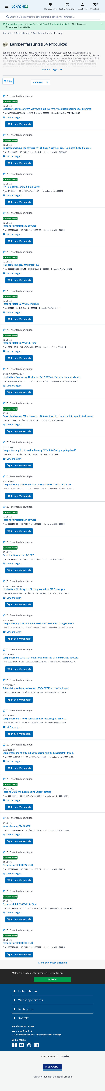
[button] (8, 81)
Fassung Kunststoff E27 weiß (18, 864)
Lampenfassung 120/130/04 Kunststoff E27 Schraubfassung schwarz (38, 623)
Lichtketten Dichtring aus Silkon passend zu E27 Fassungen (34, 589)
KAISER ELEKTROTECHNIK (13, 374)
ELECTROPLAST (9, 447)
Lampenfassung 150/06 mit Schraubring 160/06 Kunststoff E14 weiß (38, 752)
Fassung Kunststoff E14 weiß (18, 942)
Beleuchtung (23, 33)
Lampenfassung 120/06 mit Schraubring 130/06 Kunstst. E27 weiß (37, 484)
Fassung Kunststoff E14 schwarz (19, 519)
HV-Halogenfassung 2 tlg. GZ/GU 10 (21, 186)
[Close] (100, 24)
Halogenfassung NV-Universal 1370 (21, 264)
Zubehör (37, 33)
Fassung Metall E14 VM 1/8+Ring (19, 904)
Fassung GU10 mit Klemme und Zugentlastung (27, 791)
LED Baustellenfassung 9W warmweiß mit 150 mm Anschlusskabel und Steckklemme (47, 108)
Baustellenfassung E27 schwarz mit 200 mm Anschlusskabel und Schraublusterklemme (48, 416)
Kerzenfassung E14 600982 (16, 826)
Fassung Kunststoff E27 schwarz (19, 225)
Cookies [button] (65, 1056)
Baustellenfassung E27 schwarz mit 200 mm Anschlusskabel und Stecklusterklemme (47, 147)
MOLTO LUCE (8, 789)
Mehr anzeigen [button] (52, 70)
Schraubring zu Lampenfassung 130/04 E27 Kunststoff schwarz (35, 688)
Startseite (8, 33)
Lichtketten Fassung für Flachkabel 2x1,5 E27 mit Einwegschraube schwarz (41, 377)
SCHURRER (7, 106)
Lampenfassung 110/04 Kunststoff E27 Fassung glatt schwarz (34, 718)
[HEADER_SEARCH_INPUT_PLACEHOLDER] (52, 17)
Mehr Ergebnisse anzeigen (52, 962)
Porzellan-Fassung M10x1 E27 (18, 555)
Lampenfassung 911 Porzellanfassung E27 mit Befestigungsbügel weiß (39, 450)
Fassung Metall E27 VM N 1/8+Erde (21, 303)
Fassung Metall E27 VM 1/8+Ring (19, 342)
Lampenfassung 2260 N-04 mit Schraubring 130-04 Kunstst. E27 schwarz (40, 657)
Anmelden (52, 979)
